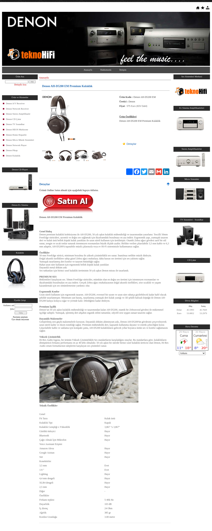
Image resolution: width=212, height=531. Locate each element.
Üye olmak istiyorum (20, 319)
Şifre (12, 309)
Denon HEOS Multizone (17, 129)
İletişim (122, 70)
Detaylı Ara (20, 84)
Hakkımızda (105, 70)
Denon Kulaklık (13, 155)
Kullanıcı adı (8, 305)
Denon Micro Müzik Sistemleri (20, 140)
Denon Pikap (12, 150)
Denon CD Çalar (13, 119)
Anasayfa (88, 70)
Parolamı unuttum (20, 317)
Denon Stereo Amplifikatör (18, 114)
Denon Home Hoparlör (16, 135)
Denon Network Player (16, 145)
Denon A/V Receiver (15, 103)
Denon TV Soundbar (15, 124)
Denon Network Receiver (17, 108)
